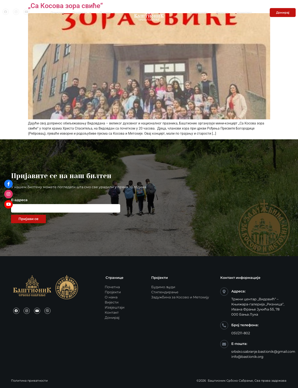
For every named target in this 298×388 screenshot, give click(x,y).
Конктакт (244, 12)
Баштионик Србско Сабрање (230, 380)
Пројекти (81, 12)
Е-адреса (19, 200)
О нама (107, 12)
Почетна (57, 12)
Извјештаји (199, 12)
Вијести (222, 12)
